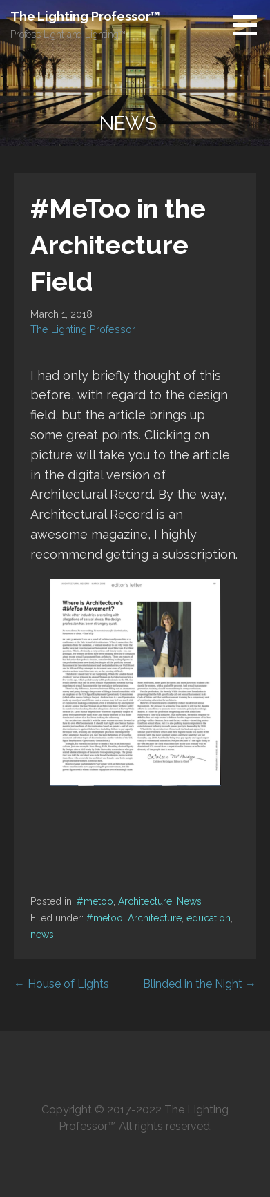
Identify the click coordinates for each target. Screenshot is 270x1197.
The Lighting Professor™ (85, 16)
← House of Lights (61, 983)
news (42, 934)
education (208, 917)
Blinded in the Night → (199, 983)
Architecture (145, 901)
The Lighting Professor (82, 329)
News (189, 901)
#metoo (95, 901)
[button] (250, 25)
